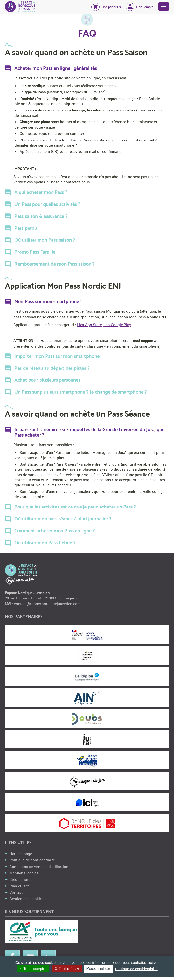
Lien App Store (89, 324)
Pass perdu (25, 228)
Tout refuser (66, 969)
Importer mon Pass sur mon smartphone (57, 356)
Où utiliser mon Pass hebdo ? (45, 542)
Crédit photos (21, 879)
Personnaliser (98, 969)
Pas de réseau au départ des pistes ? (52, 368)
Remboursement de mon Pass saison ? (54, 264)
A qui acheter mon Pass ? (40, 192)
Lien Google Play (117, 324)
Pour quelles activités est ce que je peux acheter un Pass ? (75, 507)
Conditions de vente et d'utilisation (39, 866)
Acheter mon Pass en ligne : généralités (55, 68)
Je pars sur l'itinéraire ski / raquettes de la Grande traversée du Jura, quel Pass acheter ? (90, 432)
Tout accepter (33, 969)
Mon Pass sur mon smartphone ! (47, 301)
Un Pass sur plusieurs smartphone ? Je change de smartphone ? (80, 392)
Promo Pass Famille (34, 252)
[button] (107, 6)
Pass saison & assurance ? (41, 216)
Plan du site (20, 885)
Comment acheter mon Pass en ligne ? (54, 531)
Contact (16, 892)
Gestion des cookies (27, 898)
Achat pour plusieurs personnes (47, 380)
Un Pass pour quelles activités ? (47, 204)
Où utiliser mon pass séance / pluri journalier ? (63, 519)
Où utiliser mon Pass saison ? (44, 240)
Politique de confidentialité (32, 859)
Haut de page (21, 853)
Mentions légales (24, 872)
